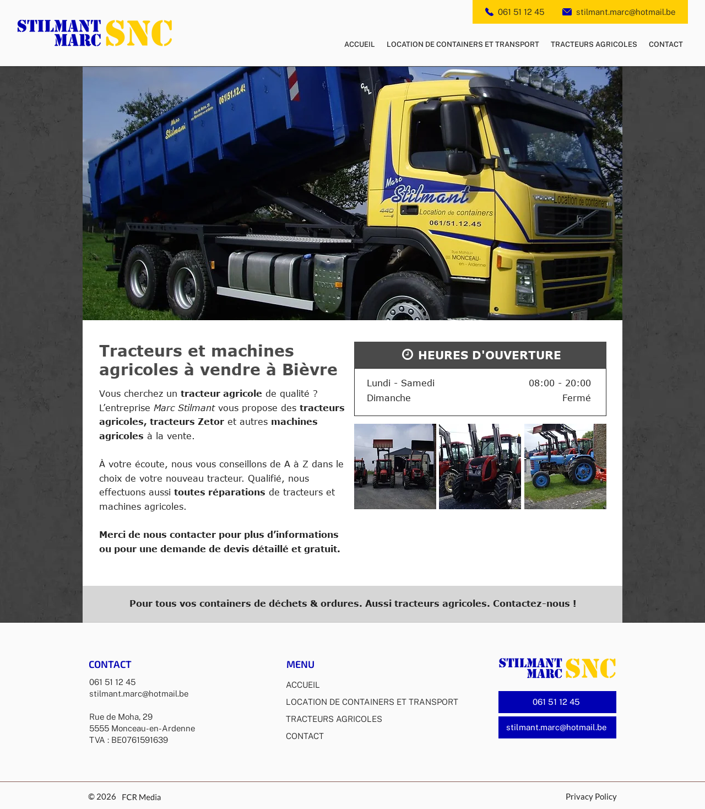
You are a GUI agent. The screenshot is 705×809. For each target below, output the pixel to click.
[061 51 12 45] (557, 702)
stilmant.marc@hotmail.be (625, 12)
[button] (395, 466)
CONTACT (305, 736)
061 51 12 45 (521, 12)
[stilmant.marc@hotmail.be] (557, 727)
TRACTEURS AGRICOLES (334, 719)
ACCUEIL (303, 684)
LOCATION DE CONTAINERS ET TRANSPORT (371, 701)
